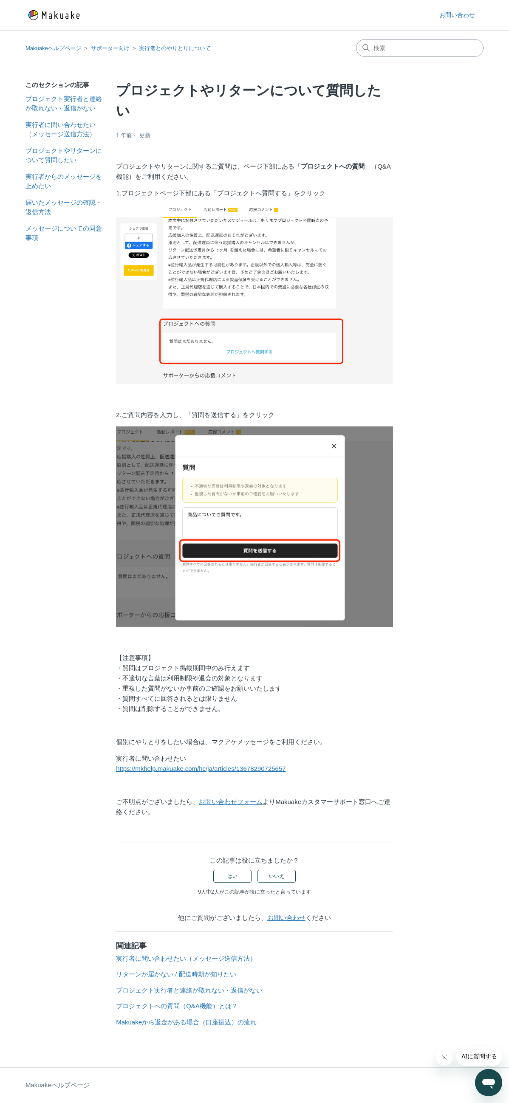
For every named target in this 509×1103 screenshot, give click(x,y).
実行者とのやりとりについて (175, 48)
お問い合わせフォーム (231, 801)
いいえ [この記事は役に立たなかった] (276, 876)
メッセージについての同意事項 (63, 233)
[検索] (419, 47)
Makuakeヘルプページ (53, 48)
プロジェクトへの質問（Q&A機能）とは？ (177, 1006)
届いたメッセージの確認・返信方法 (63, 207)
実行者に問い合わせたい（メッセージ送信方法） (60, 129)
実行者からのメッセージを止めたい (63, 181)
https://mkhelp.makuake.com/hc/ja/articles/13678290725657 (201, 768)
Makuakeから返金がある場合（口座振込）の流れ (186, 1022)
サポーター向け (110, 48)
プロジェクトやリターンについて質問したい (63, 155)
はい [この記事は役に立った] (232, 876)
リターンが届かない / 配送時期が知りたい (176, 974)
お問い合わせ (457, 14)
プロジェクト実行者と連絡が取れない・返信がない (63, 103)
